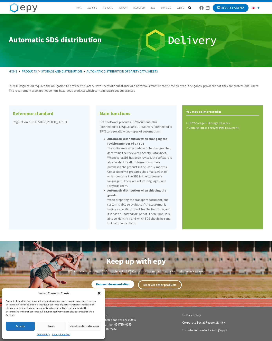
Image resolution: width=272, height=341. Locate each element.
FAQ (153, 7)
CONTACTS (166, 7)
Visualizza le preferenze (84, 326)
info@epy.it (220, 330)
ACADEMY (123, 7)
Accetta (20, 326)
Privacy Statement (61, 334)
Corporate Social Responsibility (203, 322)
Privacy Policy (191, 315)
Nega (51, 326)
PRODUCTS (108, 7)
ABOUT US (92, 7)
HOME (79, 7)
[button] (99, 293)
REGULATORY (139, 7)
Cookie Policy (43, 334)
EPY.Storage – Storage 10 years (209, 123)
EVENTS (180, 7)
